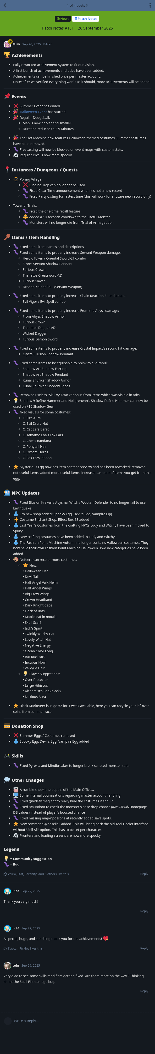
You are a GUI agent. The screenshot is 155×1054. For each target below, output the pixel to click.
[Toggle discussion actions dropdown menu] (150, 5)
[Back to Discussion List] (5, 5)
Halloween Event (33, 111)
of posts (77, 5)
